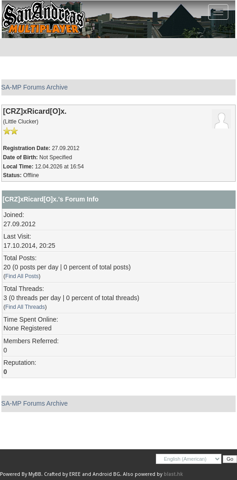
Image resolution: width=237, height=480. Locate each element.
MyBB (34, 474)
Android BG (106, 474)
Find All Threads (25, 307)
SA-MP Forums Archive (34, 87)
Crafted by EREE (62, 474)
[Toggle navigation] (218, 12)
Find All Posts (22, 276)
